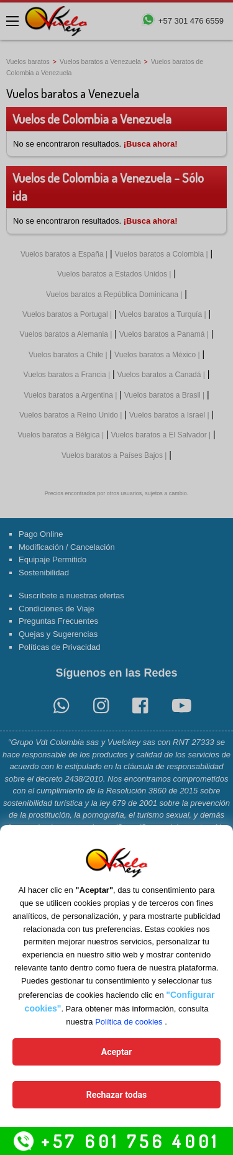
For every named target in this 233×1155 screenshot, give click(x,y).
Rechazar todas (116, 1095)
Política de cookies (128, 1021)
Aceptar (116, 1052)
